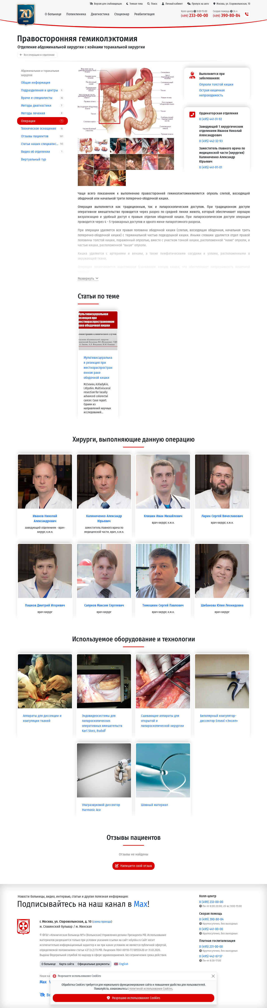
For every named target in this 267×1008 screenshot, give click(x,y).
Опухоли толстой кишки (216, 84)
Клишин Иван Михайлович (163, 516)
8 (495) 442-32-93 (211, 141)
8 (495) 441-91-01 (210, 167)
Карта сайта (66, 964)
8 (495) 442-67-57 (210, 956)
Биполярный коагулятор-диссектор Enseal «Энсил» (219, 718)
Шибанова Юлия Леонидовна (222, 605)
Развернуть (88, 278)
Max (140, 904)
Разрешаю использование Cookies (133, 998)
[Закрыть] (213, 976)
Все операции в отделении (37, 54)
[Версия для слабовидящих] (105, 4)
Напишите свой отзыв (133, 866)
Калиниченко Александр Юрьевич (104, 518)
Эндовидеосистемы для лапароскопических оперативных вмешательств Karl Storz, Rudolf (102, 723)
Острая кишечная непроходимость (212, 92)
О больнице (49, 964)
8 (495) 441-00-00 (211, 929)
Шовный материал (154, 805)
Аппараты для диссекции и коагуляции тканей (42, 718)
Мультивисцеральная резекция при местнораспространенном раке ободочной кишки (98, 368)
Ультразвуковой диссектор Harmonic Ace (101, 807)
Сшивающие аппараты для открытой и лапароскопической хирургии (162, 721)
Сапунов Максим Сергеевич (104, 605)
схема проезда (102, 921)
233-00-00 (194, 15)
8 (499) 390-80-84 (211, 919)
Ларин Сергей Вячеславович (222, 516)
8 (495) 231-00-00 (211, 947)
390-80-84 (226, 15)
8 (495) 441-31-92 (210, 119)
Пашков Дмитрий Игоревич (45, 605)
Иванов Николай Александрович (45, 518)
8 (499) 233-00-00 (211, 902)
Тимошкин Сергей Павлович (163, 605)
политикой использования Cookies (150, 988)
